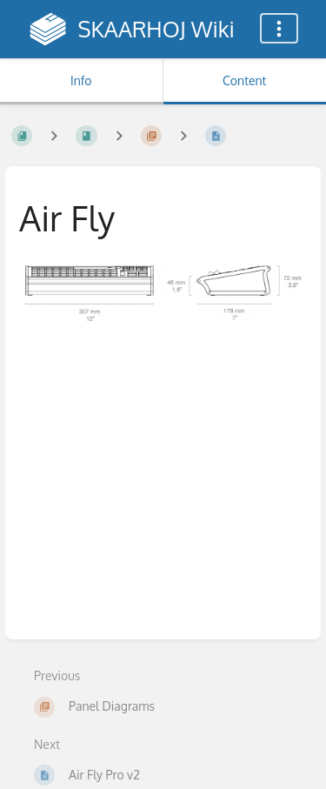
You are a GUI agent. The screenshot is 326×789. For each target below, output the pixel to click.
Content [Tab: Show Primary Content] (244, 80)
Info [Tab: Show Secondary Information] (81, 80)
